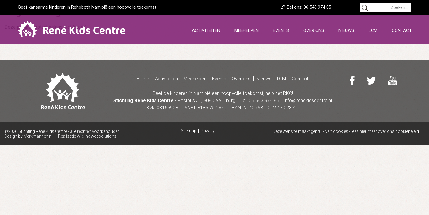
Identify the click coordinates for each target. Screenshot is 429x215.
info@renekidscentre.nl (308, 100)
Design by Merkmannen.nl (28, 136)
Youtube (393, 80)
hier (363, 131)
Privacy (208, 131)
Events (281, 30)
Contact (402, 30)
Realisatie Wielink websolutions (87, 136)
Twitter (371, 80)
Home (142, 79)
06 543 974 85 (317, 7)
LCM (373, 30)
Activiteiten (206, 30)
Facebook (352, 80)
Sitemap (188, 131)
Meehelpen (246, 30)
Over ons (313, 30)
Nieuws (346, 30)
